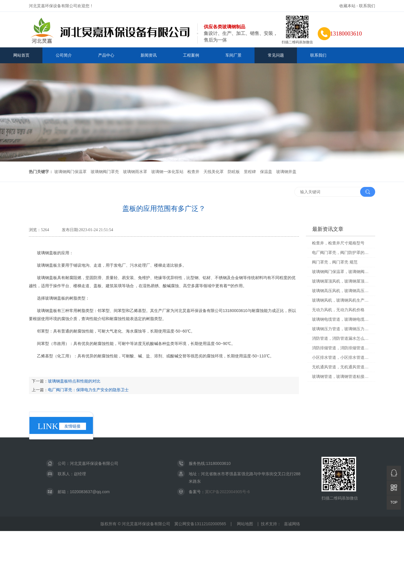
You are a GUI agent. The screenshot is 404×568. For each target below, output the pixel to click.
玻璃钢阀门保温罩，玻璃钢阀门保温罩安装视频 (341, 272)
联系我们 (367, 5)
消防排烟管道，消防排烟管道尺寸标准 (341, 348)
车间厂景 (233, 55)
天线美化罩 (213, 171)
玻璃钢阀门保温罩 (70, 171)
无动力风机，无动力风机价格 (338, 310)
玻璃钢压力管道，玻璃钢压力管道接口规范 (341, 329)
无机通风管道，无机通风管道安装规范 (341, 367)
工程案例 (191, 55)
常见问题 (276, 55)
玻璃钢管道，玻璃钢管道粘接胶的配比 (341, 376)
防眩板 (234, 171)
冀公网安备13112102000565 (200, 523)
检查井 (193, 171)
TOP (393, 502)
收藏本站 (347, 5)
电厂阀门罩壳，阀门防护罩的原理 (341, 252)
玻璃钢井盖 (286, 171)
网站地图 (245, 523)
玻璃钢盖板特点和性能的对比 (74, 381)
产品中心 (106, 55)
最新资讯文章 (327, 229)
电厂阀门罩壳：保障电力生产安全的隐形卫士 (88, 389)
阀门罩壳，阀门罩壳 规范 (335, 262)
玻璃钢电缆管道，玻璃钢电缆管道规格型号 (341, 319)
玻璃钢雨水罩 (135, 171)
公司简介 (64, 55)
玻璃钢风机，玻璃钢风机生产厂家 (341, 300)
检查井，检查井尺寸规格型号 (338, 243)
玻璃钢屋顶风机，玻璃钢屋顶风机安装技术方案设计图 (341, 281)
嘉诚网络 (292, 523)
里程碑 (250, 171)
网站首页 (21, 55)
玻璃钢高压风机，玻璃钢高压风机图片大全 (341, 291)
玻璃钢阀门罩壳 (105, 171)
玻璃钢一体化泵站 (167, 171)
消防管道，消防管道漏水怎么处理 (341, 338)
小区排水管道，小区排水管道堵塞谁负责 (341, 357)
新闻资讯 (149, 55)
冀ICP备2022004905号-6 (227, 491)
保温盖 (266, 171)
